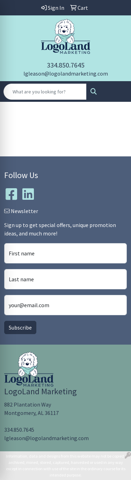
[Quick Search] (45, 92)
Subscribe (20, 327)
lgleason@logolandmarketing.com (65, 73)
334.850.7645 (66, 65)
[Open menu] (117, 92)
